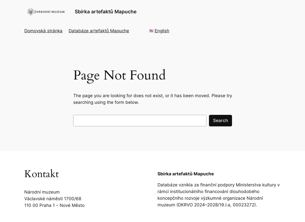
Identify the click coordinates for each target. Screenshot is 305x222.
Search (220, 120)
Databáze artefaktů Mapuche (99, 30)
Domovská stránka (43, 30)
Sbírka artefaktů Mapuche (105, 12)
